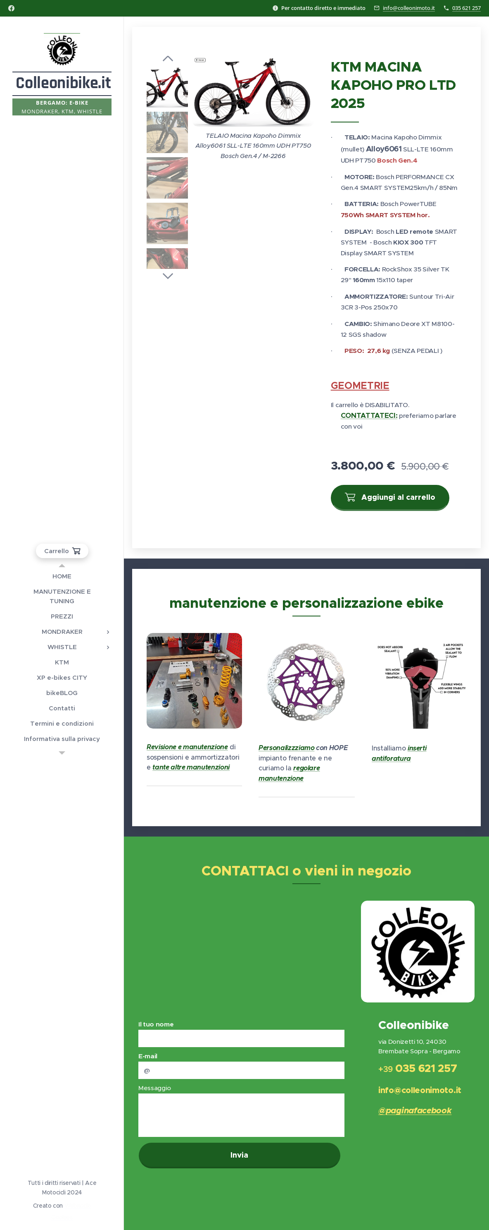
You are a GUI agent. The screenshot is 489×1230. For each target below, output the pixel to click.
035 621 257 (466, 8)
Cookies (62, 1217)
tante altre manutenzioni (191, 767)
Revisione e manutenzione (187, 747)
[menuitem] (61, 576)
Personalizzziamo (287, 747)
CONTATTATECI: (369, 415)
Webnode (77, 1205)
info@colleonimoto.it (409, 8)
